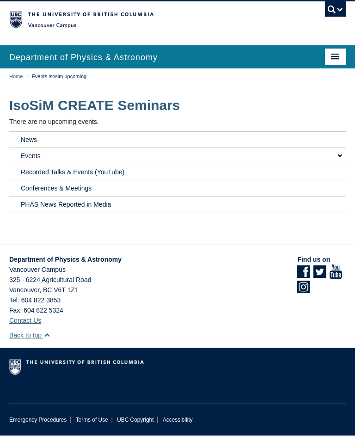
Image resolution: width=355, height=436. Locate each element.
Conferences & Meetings (56, 188)
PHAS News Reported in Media (66, 204)
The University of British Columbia (152, 19)
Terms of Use (92, 420)
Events (31, 156)
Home (16, 76)
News (29, 139)
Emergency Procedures (38, 420)
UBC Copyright (135, 420)
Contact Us (25, 320)
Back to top (29, 335)
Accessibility (178, 420)
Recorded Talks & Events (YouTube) (72, 172)
